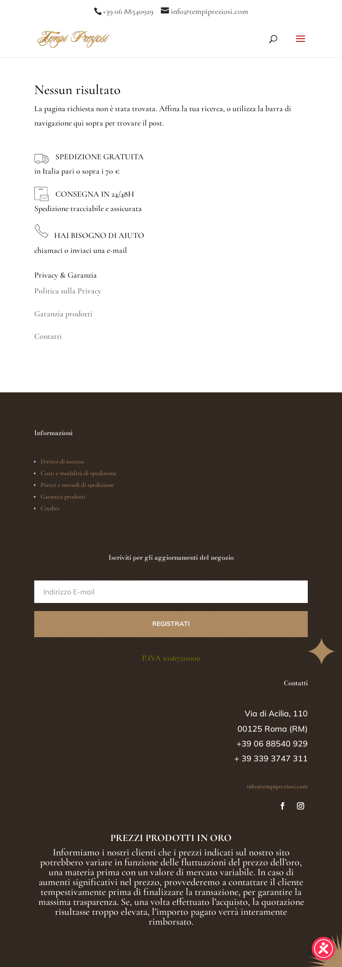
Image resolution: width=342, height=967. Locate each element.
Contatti (48, 336)
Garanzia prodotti (63, 314)
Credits (50, 508)
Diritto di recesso (62, 461)
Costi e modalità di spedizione (79, 473)
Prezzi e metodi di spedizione (77, 485)
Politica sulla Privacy (67, 291)
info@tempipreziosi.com (277, 786)
